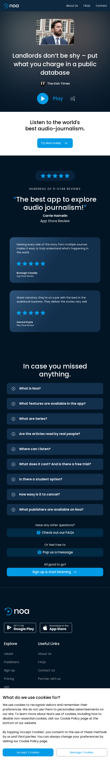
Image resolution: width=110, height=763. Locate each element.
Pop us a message (55, 552)
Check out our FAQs (55, 532)
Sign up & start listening (55, 572)
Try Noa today (55, 143)
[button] (55, 388)
